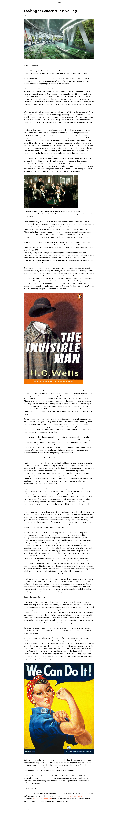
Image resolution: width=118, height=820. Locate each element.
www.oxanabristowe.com (42, 799)
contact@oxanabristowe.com (73, 796)
